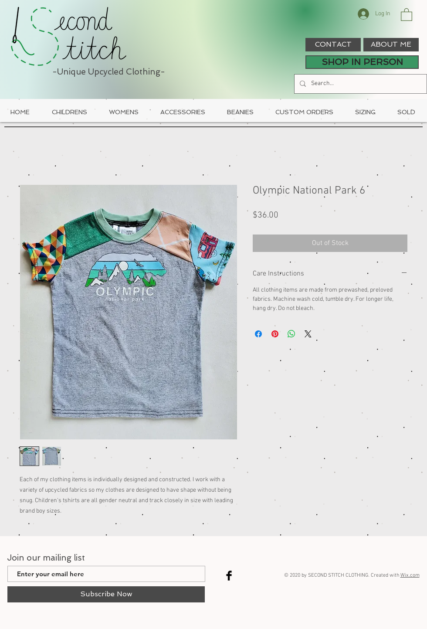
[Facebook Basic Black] (229, 576)
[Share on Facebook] (258, 334)
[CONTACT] (333, 44)
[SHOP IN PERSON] (362, 62)
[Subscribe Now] (106, 594)
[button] (406, 14)
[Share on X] (308, 334)
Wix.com (410, 575)
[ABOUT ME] (391, 44)
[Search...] (359, 84)
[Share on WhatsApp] (291, 334)
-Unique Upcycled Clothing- (108, 72)
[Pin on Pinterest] (275, 334)
